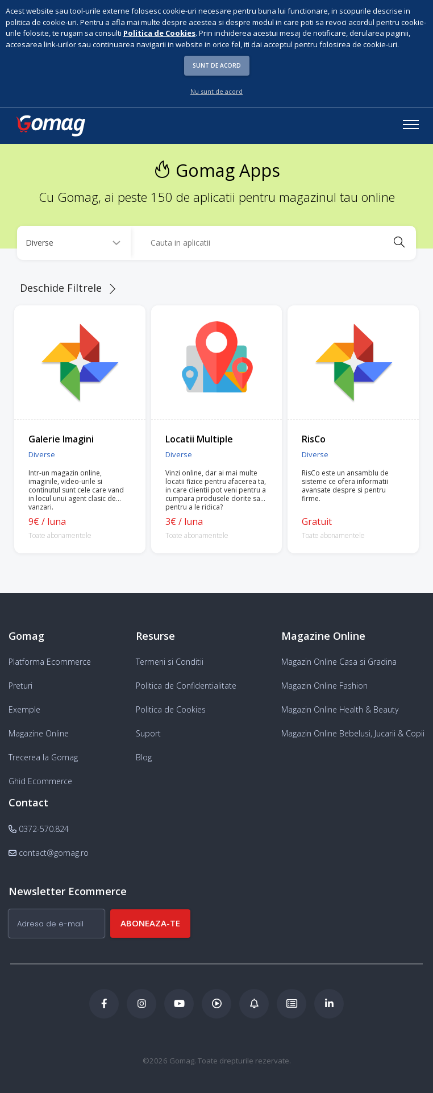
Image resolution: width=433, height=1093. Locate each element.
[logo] (50, 125)
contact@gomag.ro (49, 852)
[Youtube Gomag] (179, 1004)
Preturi (20, 685)
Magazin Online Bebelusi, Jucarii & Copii (352, 733)
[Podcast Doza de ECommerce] (216, 1004)
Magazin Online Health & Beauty (339, 709)
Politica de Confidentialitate (186, 685)
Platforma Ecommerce (50, 661)
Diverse (41, 454)
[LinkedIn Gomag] (329, 1004)
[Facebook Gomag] (104, 1004)
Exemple (24, 709)
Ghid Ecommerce (40, 781)
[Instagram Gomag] (141, 1004)
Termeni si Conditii (169, 661)
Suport (148, 733)
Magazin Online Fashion (324, 685)
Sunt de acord (217, 65)
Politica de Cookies (171, 709)
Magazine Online (39, 733)
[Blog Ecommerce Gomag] (254, 1004)
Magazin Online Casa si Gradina (339, 661)
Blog (144, 757)
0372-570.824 (39, 828)
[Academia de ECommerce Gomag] (291, 1004)
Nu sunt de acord (216, 91)
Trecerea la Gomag (43, 757)
